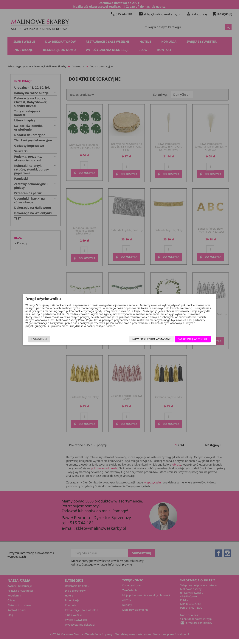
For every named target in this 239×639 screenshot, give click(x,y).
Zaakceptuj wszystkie (187, 339)
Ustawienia (45, 339)
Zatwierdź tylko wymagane (145, 339)
